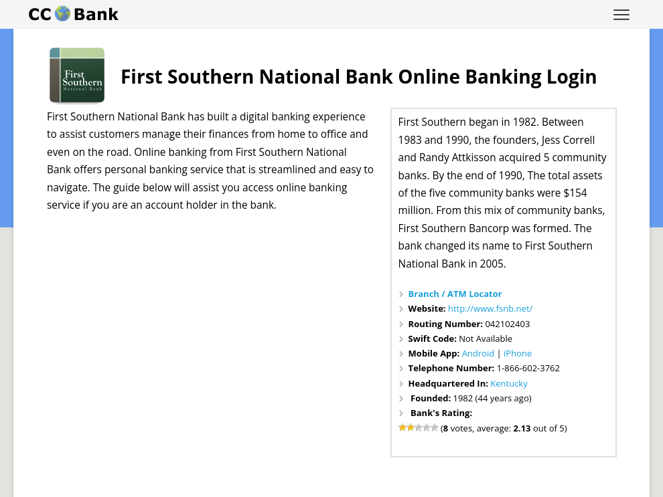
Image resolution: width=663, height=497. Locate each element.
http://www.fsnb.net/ (490, 308)
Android (478, 353)
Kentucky (508, 383)
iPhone (518, 353)
